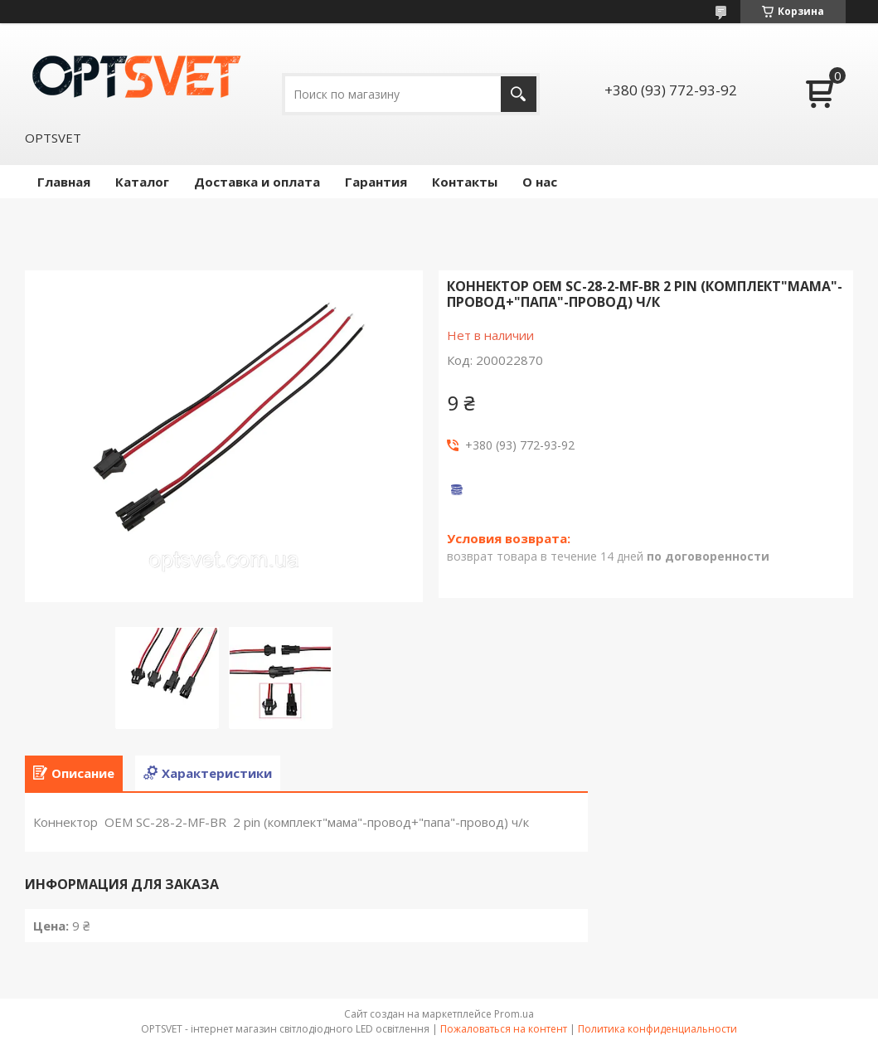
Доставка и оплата (257, 181)
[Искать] (518, 94)
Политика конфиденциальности (657, 1029)
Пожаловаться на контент (503, 1029)
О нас (539, 181)
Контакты (464, 181)
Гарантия (376, 181)
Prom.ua (514, 1014)
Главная (63, 181)
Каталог (142, 181)
